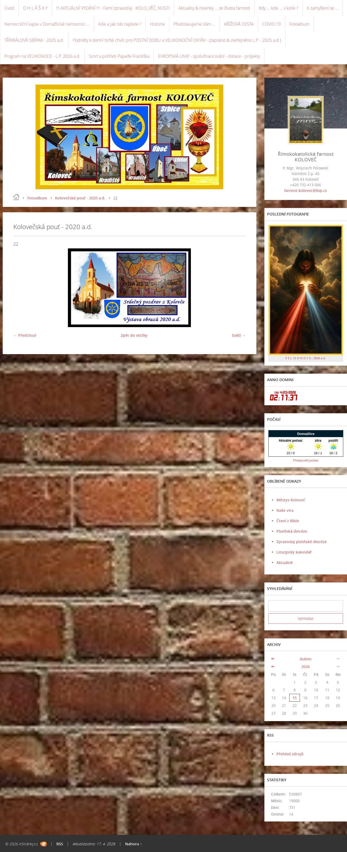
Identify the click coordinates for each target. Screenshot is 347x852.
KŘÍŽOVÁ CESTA (239, 24)
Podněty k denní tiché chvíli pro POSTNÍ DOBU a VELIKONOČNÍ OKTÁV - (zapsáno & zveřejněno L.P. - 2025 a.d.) (177, 40)
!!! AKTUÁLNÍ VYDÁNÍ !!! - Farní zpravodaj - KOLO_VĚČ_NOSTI (113, 8)
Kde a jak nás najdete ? (119, 24)
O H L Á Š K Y (35, 8)
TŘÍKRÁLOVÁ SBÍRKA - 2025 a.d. (34, 40)
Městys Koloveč (290, 499)
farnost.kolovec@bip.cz (305, 190)
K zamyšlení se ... (322, 8)
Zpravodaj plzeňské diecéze (301, 541)
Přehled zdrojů (289, 753)
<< (273, 658)
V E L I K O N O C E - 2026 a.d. (305, 358)
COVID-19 (271, 24)
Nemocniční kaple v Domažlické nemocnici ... (47, 24)
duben (305, 658)
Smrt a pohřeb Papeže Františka (119, 56)
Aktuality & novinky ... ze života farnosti (214, 8)
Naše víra (285, 510)
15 (294, 697)
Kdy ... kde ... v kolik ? (278, 8)
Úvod (9, 8)
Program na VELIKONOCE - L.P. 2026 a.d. (42, 56)
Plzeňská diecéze (291, 531)
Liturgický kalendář (294, 552)
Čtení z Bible (287, 520)
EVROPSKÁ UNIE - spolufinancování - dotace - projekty (209, 56)
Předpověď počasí (305, 460)
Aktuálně (284, 562)
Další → (239, 335)
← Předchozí (24, 335)
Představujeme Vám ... (194, 24)
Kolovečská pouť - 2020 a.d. (80, 197)
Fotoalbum (299, 24)
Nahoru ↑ (133, 843)
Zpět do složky (134, 335)
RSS (59, 843)
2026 (305, 666)
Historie (157, 24)
